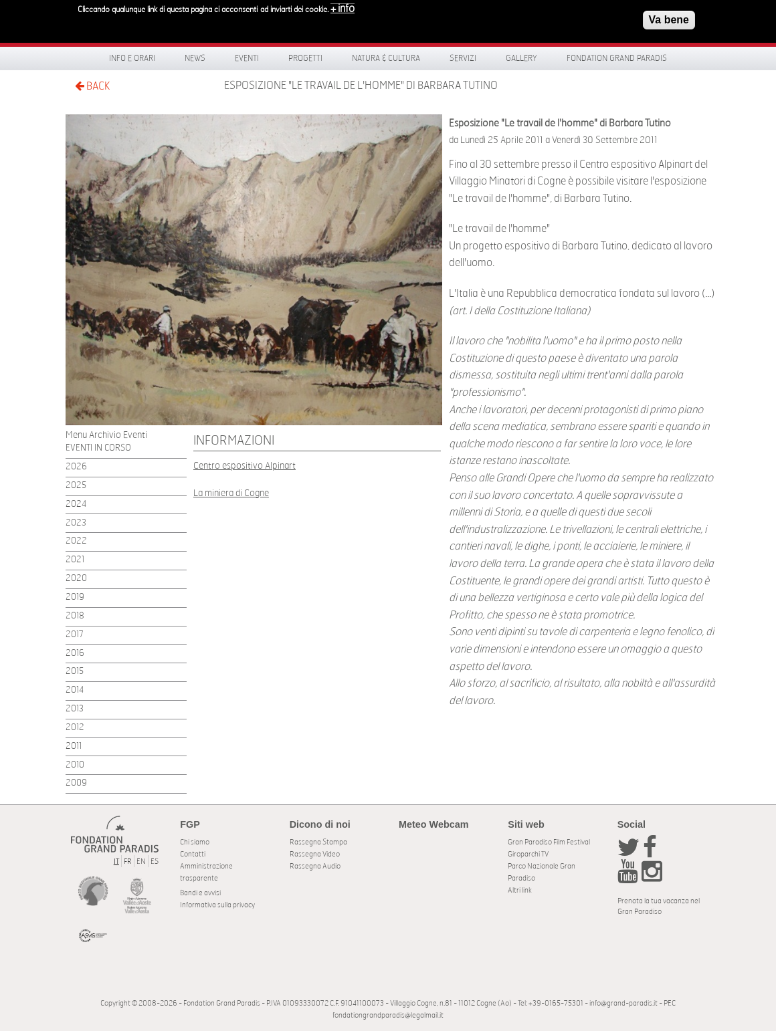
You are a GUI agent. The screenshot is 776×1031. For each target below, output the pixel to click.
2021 (75, 560)
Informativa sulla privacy (217, 905)
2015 (75, 671)
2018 (75, 616)
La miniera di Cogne (231, 493)
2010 (75, 765)
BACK (92, 86)
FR (128, 861)
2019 (75, 597)
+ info (342, 8)
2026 (76, 467)
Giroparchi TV (528, 854)
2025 (76, 485)
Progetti (305, 58)
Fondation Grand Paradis (617, 58)
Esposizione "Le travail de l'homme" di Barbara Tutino (361, 85)
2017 (75, 635)
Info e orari (132, 58)
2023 (76, 523)
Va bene (669, 19)
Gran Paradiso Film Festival (549, 842)
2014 (75, 690)
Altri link (520, 890)
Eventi (247, 58)
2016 (75, 653)
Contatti (192, 854)
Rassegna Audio (315, 866)
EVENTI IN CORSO (98, 448)
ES (155, 861)
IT (116, 861)
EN (141, 861)
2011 (74, 746)
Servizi (463, 58)
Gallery (521, 58)
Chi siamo (194, 842)
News (195, 58)
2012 (75, 727)
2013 (75, 709)
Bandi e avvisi (200, 893)
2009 (76, 783)
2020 (76, 578)
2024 (76, 504)
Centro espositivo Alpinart (244, 466)
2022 (76, 541)
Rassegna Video (315, 854)
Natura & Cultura (386, 58)
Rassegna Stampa (318, 842)
